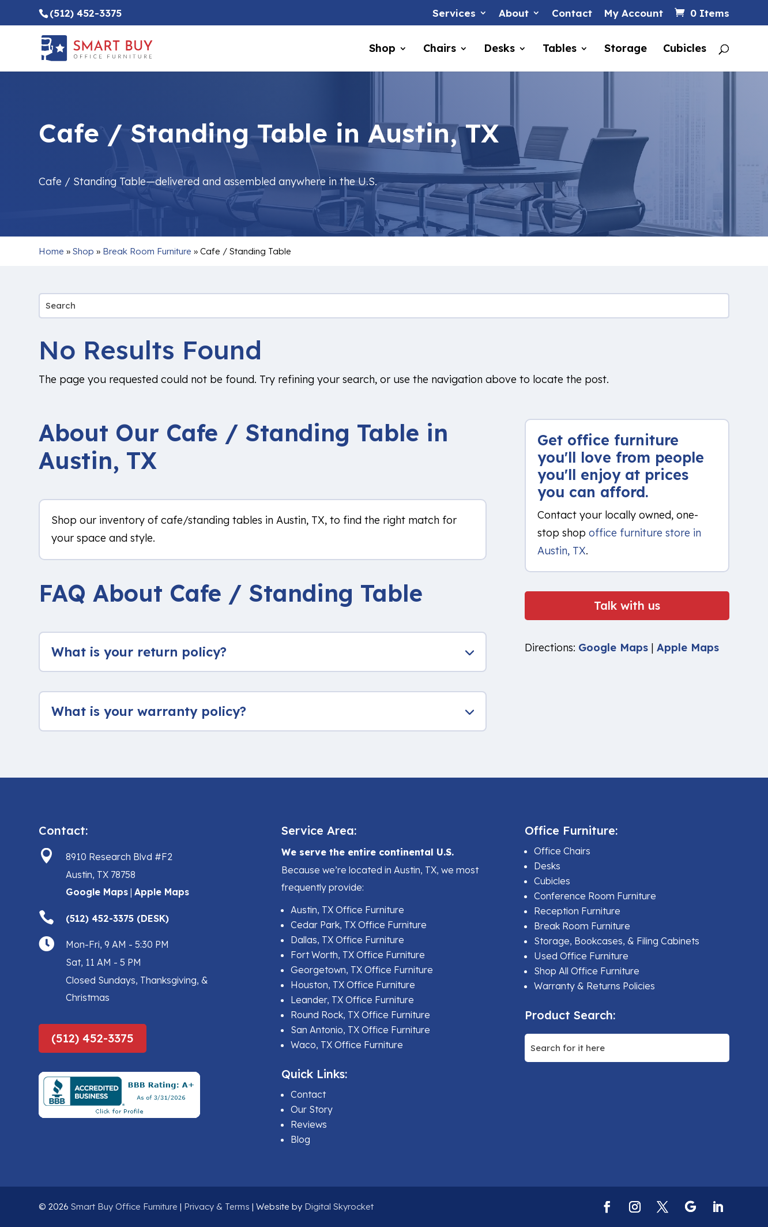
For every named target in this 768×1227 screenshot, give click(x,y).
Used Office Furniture (581, 956)
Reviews (309, 1124)
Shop (382, 49)
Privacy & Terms (217, 1206)
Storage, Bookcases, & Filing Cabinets (616, 941)
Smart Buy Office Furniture (124, 1206)
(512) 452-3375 (92, 1038)
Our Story (312, 1109)
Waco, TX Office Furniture (347, 1044)
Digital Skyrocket (339, 1206)
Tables (560, 49)
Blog (300, 1139)
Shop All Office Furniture (586, 971)
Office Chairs (562, 851)
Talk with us (627, 605)
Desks (499, 49)
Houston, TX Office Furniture (353, 984)
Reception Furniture (577, 911)
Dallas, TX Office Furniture (347, 939)
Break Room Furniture (147, 251)
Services (454, 13)
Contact (572, 13)
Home (51, 251)
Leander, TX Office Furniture (352, 999)
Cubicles (684, 49)
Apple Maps (688, 647)
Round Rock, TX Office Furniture (360, 1014)
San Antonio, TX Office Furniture (360, 1029)
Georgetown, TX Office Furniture (362, 969)
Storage (625, 49)
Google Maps (613, 647)
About (514, 13)
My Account (633, 13)
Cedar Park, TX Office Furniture (359, 924)
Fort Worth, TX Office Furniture (358, 954)
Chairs (439, 49)
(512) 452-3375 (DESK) (117, 918)
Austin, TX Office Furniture (347, 909)
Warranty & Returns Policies (594, 986)
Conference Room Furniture (595, 896)
